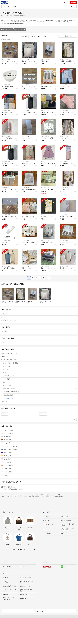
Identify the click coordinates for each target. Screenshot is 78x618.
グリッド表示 (42, 36)
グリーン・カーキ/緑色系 (39, 446)
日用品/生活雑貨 (40, 395)
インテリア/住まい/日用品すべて (40, 363)
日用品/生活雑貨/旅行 (40, 388)
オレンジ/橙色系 (39, 465)
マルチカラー (39, 475)
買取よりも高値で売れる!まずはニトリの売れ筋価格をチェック (39, 488)
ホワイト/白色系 (39, 433)
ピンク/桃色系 (39, 459)
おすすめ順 (32, 36)
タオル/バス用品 (19, 29)
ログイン (65, 2)
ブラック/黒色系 (39, 430)
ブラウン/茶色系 (39, 439)
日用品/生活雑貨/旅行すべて (40, 392)
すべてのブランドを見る (18, 549)
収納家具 (40, 372)
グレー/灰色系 (39, 436)
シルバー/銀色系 (39, 468)
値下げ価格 (39, 331)
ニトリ (39, 342)
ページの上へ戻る (39, 611)
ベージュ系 (39, 443)
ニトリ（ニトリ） (6, 29)
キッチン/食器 (40, 366)
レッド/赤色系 (39, 462)
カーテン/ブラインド (40, 375)
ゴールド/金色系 (39, 472)
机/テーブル (40, 369)
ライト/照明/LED (40, 379)
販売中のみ (24, 36)
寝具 (40, 382)
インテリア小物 (40, 385)
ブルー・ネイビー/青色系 (39, 449)
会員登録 (73, 2)
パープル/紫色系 (39, 452)
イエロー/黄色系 (39, 456)
